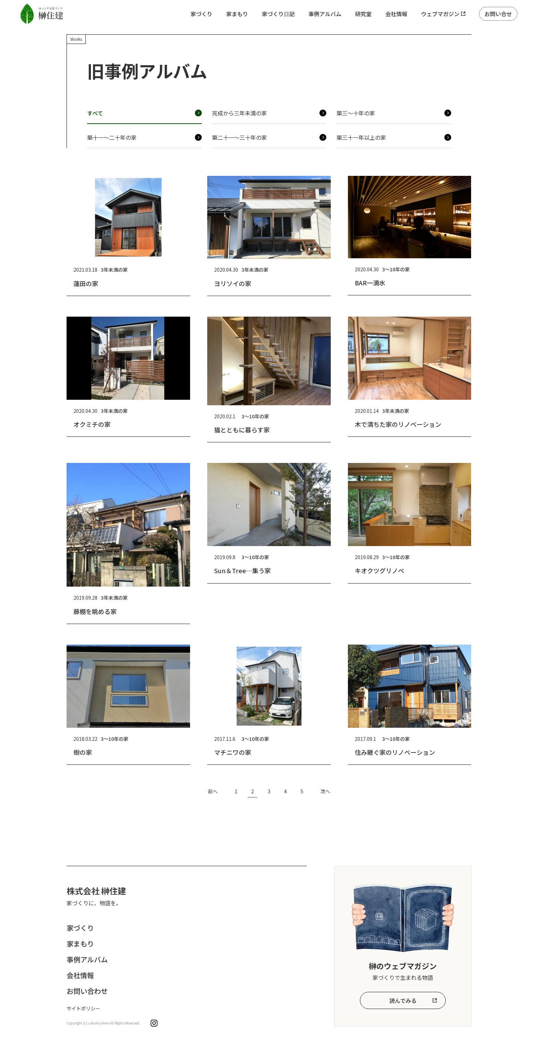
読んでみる (403, 1000)
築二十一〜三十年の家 (239, 137)
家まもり (237, 14)
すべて (95, 113)
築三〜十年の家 (356, 113)
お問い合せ (498, 14)
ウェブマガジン (440, 14)
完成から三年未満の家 (239, 113)
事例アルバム (324, 14)
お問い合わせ (87, 991)
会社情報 (396, 14)
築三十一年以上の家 (361, 137)
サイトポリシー (83, 1008)
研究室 (363, 14)
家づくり (201, 14)
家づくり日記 (278, 14)
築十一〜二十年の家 (112, 137)
